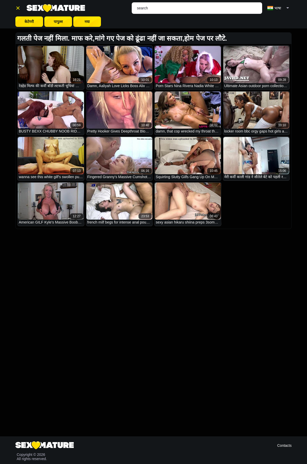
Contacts (284, 445)
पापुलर (58, 22)
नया (87, 22)
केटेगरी (29, 22)
